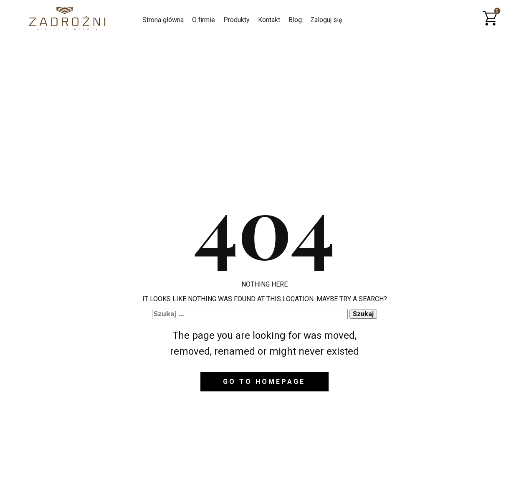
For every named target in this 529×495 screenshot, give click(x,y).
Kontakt (269, 20)
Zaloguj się (326, 20)
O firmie (203, 20)
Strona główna (163, 20)
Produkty (236, 20)
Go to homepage (264, 382)
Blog (295, 20)
